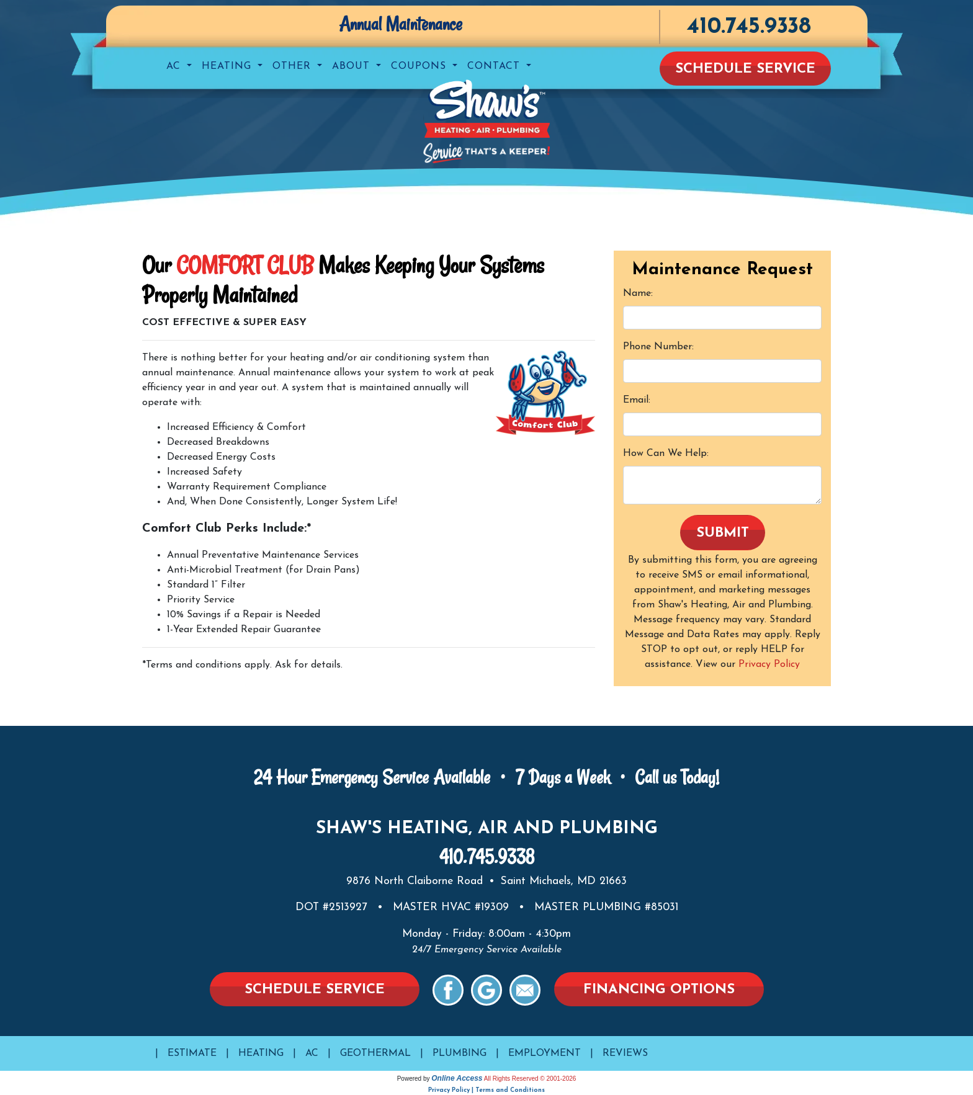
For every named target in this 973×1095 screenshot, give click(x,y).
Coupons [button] (420, 66)
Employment (544, 1053)
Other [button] (293, 66)
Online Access (456, 1078)
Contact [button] (495, 66)
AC (311, 1053)
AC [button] (175, 66)
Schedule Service (745, 69)
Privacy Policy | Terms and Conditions (486, 1090)
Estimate (192, 1053)
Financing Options (659, 990)
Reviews (625, 1053)
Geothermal (375, 1053)
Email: (636, 400)
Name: (638, 293)
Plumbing (459, 1053)
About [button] (353, 66)
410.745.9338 (748, 27)
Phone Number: (658, 347)
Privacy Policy (769, 664)
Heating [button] (228, 66)
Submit (722, 533)
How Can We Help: (666, 453)
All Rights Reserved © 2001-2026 (530, 1078)
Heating (261, 1053)
